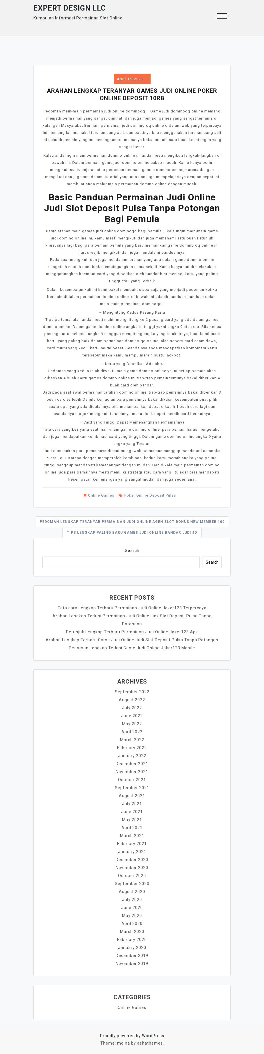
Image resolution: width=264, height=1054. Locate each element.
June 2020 (132, 907)
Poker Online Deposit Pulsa (150, 495)
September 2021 (132, 787)
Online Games (101, 495)
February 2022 (132, 747)
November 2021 (132, 771)
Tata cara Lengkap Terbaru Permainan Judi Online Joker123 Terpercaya (132, 608)
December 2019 (132, 955)
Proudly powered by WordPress (132, 1035)
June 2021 (132, 811)
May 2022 (132, 724)
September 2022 (132, 692)
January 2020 (132, 947)
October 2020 (132, 875)
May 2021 (132, 819)
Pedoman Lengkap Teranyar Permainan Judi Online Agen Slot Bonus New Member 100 (132, 522)
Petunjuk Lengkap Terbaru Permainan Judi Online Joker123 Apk (132, 632)
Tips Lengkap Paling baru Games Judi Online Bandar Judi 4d (132, 533)
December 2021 (132, 763)
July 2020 (132, 899)
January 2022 (132, 755)
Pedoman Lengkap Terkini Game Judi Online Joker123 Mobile (132, 648)
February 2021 (132, 843)
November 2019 (132, 963)
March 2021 (132, 835)
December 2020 (132, 859)
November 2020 (132, 867)
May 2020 (132, 915)
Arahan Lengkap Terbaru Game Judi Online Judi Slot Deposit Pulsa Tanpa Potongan (132, 640)
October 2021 (132, 779)
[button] (222, 17)
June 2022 (132, 716)
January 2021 (132, 851)
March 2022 (132, 739)
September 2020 (132, 883)
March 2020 (132, 931)
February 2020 (132, 939)
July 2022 (132, 708)
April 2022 (132, 731)
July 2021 (132, 803)
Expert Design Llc (69, 8)
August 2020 (132, 891)
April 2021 (132, 827)
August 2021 (132, 795)
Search (132, 550)
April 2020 (132, 923)
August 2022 (132, 700)
